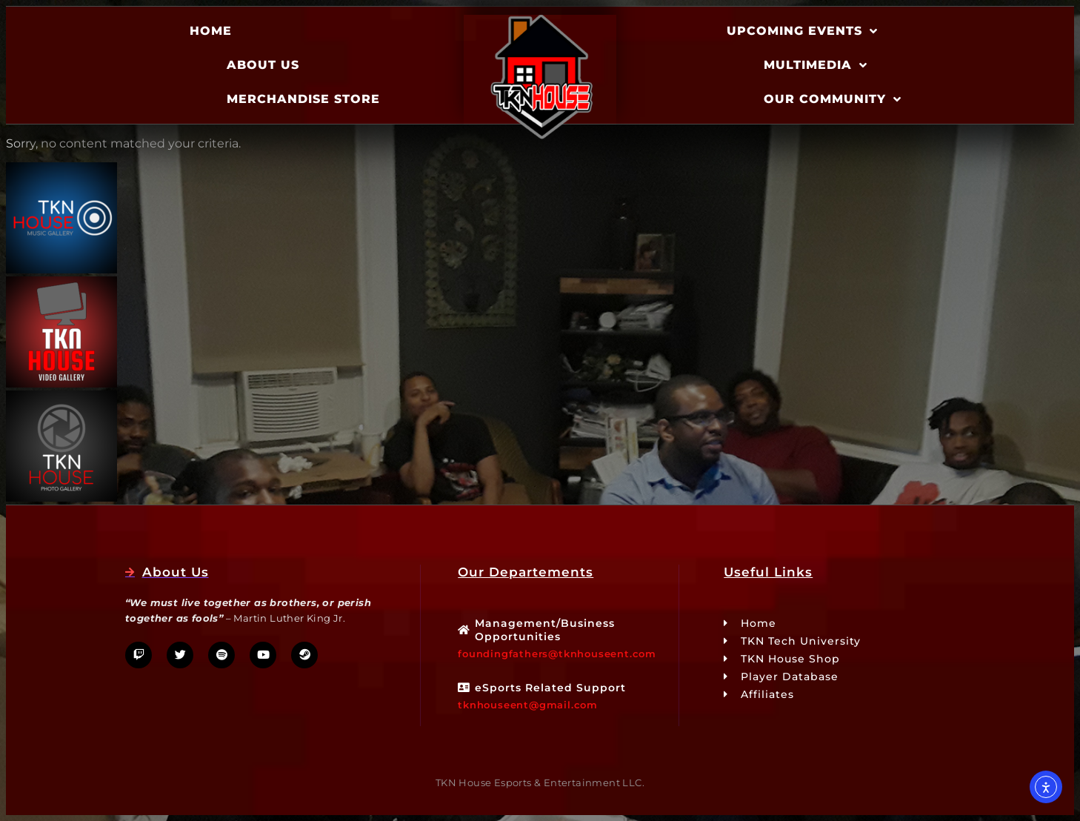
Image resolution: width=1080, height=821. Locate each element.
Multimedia (815, 65)
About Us (263, 65)
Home (211, 31)
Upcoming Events (802, 31)
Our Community (832, 99)
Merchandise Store (303, 99)
